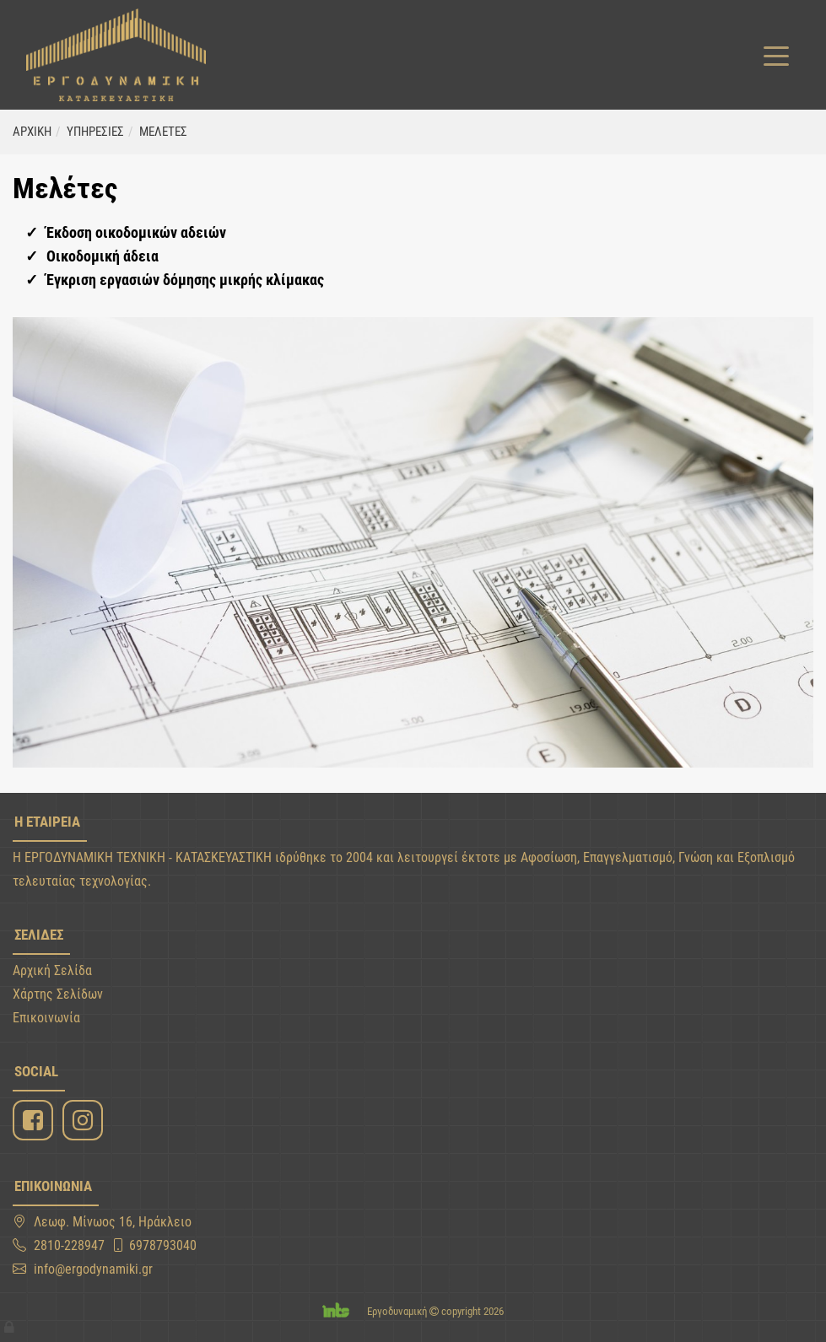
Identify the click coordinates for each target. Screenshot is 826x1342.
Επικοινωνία (46, 1018)
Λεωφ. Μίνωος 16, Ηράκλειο (113, 1222)
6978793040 (163, 1245)
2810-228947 (69, 1245)
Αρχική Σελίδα (52, 970)
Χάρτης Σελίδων (58, 994)
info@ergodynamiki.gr (93, 1269)
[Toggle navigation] (776, 54)
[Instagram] (84, 1121)
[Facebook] (35, 1121)
